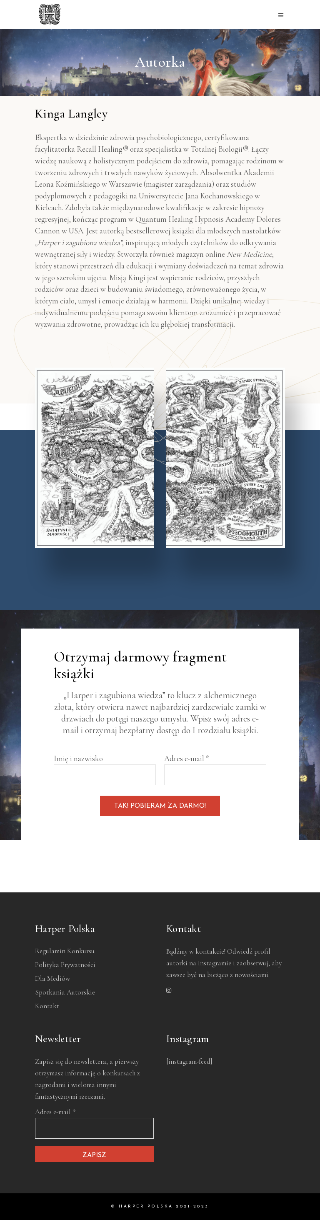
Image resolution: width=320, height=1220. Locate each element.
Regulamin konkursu (65, 951)
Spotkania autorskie (65, 992)
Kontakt (47, 1006)
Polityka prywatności (65, 964)
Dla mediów (52, 978)
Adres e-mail (186, 758)
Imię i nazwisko (78, 758)
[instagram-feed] (189, 1061)
